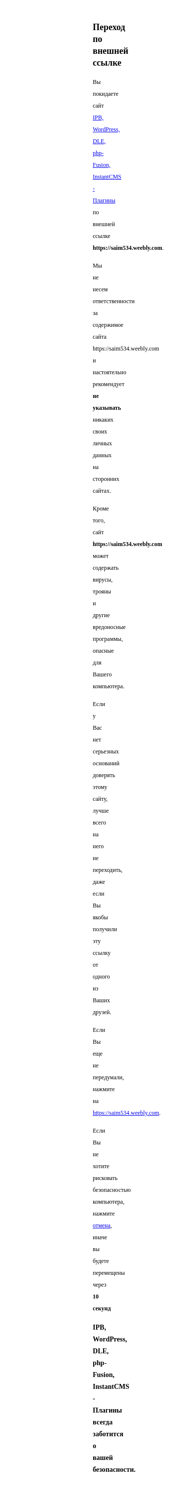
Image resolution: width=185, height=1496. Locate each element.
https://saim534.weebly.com (126, 1112)
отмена (102, 1225)
